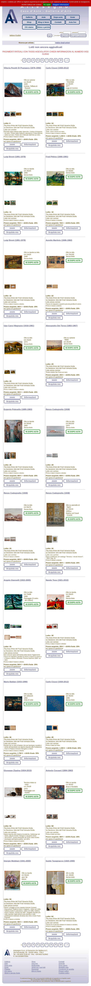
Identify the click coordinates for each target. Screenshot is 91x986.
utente (61, 32)
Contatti (58, 22)
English (18, 35)
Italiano (12, 35)
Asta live (72, 22)
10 (61, 60)
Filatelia (7, 969)
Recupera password (78, 35)
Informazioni (30, 144)
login (50, 35)
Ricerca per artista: (26, 43)
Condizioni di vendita (66, 969)
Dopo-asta (58, 17)
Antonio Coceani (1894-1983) (59, 770)
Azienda (62, 964)
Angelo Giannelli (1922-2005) (17, 580)
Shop (29, 22)
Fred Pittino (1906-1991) (57, 157)
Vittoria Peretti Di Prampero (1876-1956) (22, 68)
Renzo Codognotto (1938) (58, 409)
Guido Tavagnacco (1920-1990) (60, 861)
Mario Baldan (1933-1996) (15, 682)
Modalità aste (63, 967)
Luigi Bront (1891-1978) (15, 157)
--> (67, 60)
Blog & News (43, 22)
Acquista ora (12, 149)
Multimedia (36, 965)
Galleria (29, 17)
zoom (12, 144)
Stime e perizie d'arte (12, 973)
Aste (44, 17)
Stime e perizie (43, 27)
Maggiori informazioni (61, 5)
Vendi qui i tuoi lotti (38, 967)
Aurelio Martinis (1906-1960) (59, 240)
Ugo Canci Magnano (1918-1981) (19, 326)
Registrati (65, 35)
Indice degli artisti (63, 43)
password (75, 32)
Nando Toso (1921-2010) (57, 580)
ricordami (57, 35)
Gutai (72, 17)
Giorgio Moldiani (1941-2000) (17, 861)
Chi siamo (29, 27)
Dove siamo (63, 965)
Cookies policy (64, 973)
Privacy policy (64, 971)
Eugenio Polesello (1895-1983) (18, 409)
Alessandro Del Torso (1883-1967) (61, 326)
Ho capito (46, 5)
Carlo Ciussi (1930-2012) (57, 68)
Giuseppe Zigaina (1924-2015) (18, 770)
